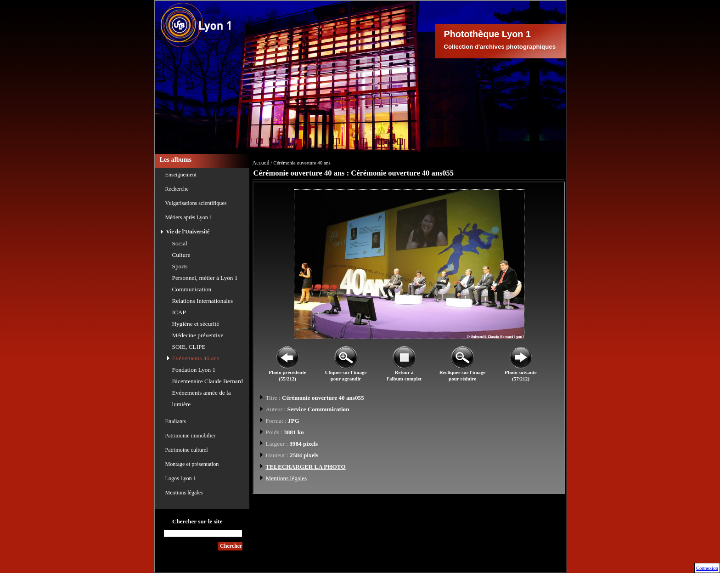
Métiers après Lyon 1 (188, 217)
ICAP (179, 312)
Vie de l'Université (188, 231)
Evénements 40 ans (195, 358)
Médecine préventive (198, 335)
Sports (180, 266)
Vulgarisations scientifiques (196, 203)
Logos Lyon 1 (180, 478)
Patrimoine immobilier (190, 435)
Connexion (707, 568)
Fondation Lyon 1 (194, 369)
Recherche (177, 189)
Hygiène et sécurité (195, 323)
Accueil (261, 162)
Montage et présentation (192, 464)
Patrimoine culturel (186, 450)
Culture (181, 254)
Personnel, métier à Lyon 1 (205, 277)
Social (179, 243)
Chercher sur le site (197, 521)
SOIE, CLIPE (189, 346)
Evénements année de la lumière (201, 398)
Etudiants (175, 421)
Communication (192, 289)
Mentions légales (184, 492)
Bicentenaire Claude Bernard (207, 381)
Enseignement (181, 174)
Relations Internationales (202, 300)
